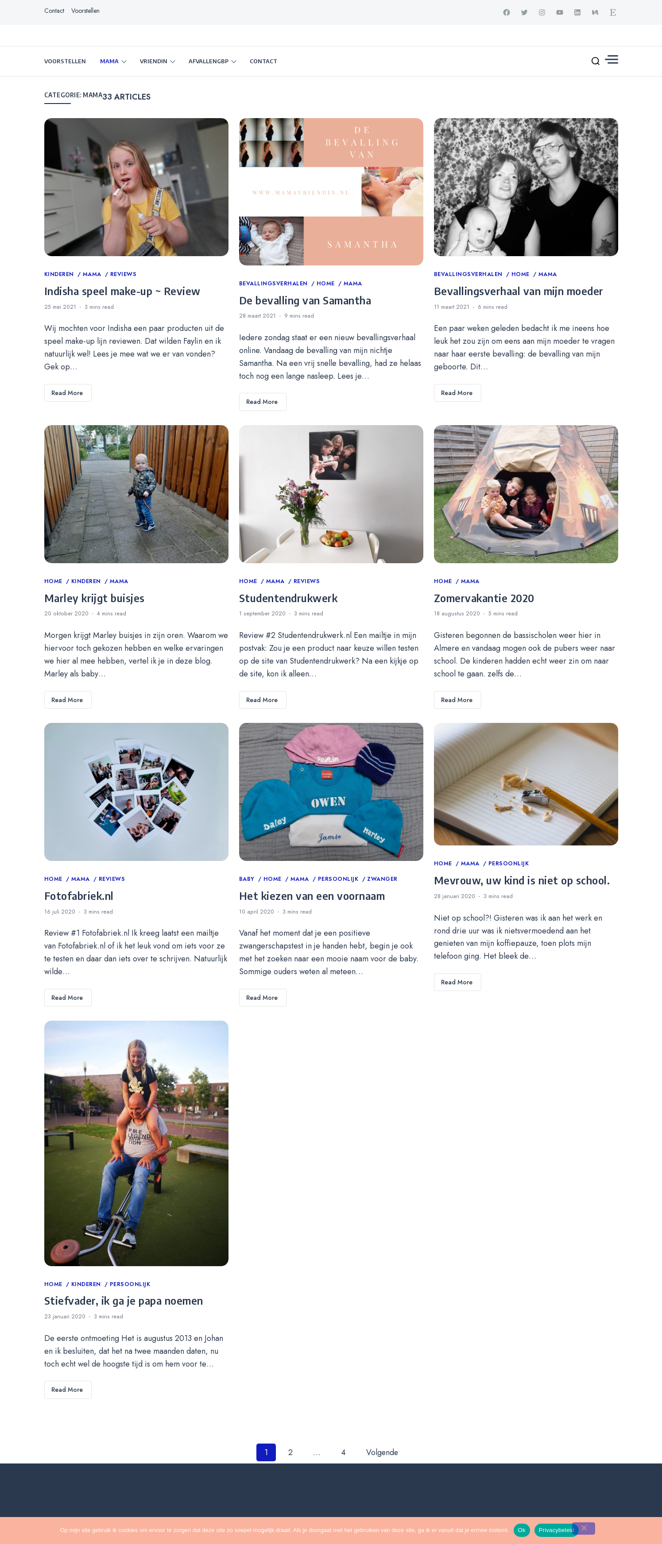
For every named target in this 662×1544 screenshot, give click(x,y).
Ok (522, 1530)
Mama (109, 61)
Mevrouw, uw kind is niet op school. (522, 880)
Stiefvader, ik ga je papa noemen (123, 1300)
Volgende (382, 1453)
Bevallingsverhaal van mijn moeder (519, 291)
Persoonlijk (339, 879)
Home (327, 284)
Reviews (123, 275)
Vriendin (153, 61)
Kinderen (60, 275)
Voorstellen (85, 10)
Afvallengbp (208, 61)
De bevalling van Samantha (305, 300)
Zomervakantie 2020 (484, 598)
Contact (54, 10)
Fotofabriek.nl (79, 896)
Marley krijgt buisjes (94, 598)
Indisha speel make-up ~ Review (122, 291)
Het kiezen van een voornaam (312, 896)
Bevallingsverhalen (274, 284)
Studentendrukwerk (288, 598)
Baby (248, 879)
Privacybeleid (557, 1530)
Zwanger (382, 879)
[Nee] (583, 1528)
